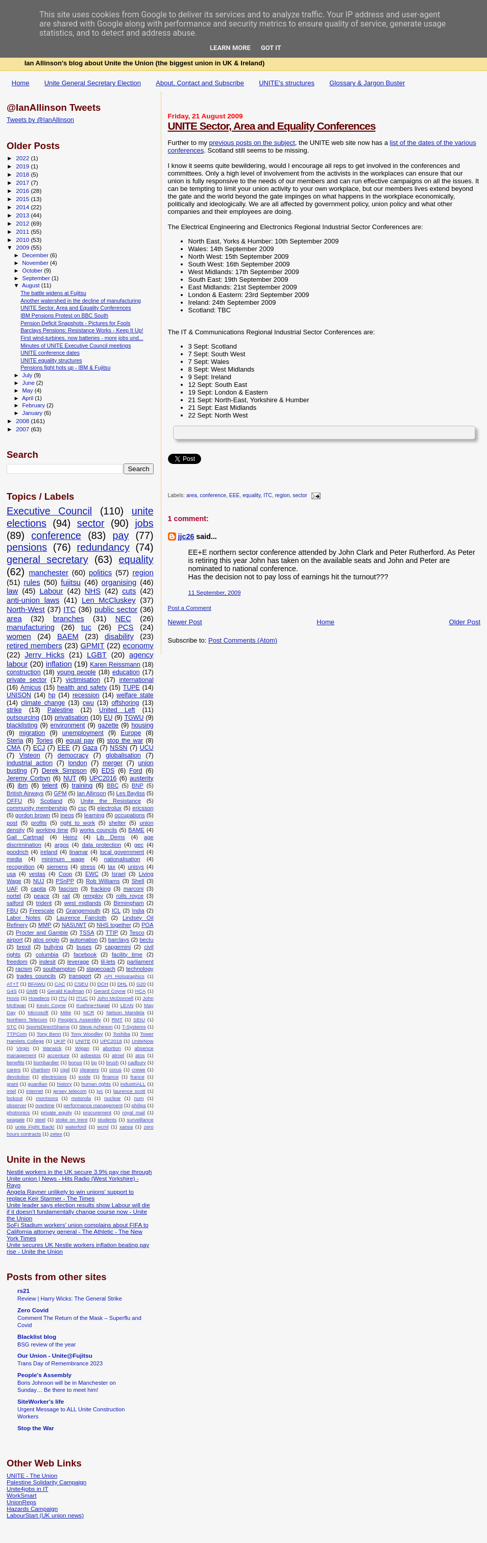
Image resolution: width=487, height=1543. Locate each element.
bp (94, 1062)
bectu (146, 940)
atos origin (46, 940)
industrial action (30, 763)
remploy (93, 896)
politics (100, 573)
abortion (112, 1048)
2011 (23, 231)
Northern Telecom (27, 1019)
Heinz (70, 837)
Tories (44, 740)
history (64, 1084)
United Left (117, 710)
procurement (97, 1112)
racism (23, 969)
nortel (14, 896)
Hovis (13, 998)
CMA (13, 747)
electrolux (110, 808)
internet (34, 1091)
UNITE (82, 1041)
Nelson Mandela (125, 1012)
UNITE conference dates (50, 353)
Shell (138, 881)
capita (38, 889)
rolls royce (130, 896)
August (31, 285)
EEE (234, 496)
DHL (122, 984)
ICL (116, 911)
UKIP (59, 1041)
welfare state (134, 695)
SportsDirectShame (48, 1027)
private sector (26, 679)
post (12, 823)
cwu (88, 702)
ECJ (39, 747)
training (82, 785)
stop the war (125, 740)
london (77, 763)
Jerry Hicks (44, 655)
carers (13, 1069)
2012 (23, 223)
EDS (108, 770)
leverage (78, 962)
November (36, 263)
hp (52, 695)
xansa (126, 1127)
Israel (119, 874)
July (28, 375)
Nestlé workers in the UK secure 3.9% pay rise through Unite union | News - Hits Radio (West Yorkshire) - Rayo (79, 1178)
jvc (100, 1091)
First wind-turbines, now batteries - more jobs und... (81, 338)
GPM (60, 793)
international (136, 679)
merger (113, 763)
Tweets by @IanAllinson (40, 120)
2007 (23, 429)
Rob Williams (102, 881)
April (28, 398)
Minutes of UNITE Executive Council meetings (75, 345)
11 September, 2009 (214, 593)
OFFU (14, 801)
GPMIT (93, 646)
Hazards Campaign (32, 1508)
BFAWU (36, 984)
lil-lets (108, 962)
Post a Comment (189, 608)
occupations (130, 815)
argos (62, 845)
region (282, 496)
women (19, 636)
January (33, 413)
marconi (134, 889)
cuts (129, 591)
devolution (18, 1077)
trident (44, 903)
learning (94, 815)
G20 (141, 984)
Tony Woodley (87, 1034)
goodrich (18, 852)
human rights (96, 1084)
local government (122, 852)
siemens (57, 867)
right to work (77, 823)
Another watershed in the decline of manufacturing (80, 301)
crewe (138, 1069)
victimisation (83, 679)
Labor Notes (23, 918)
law (12, 591)
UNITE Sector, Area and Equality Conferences (272, 126)
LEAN (127, 1005)
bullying (53, 947)
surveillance (140, 1119)
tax (111, 867)
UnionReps (21, 1502)
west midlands (83, 903)
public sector (115, 609)
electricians (53, 1077)
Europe (130, 733)
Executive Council (49, 511)
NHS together (113, 925)
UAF (12, 889)
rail (66, 896)
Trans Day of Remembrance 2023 (60, 1363)
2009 (23, 247)
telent (50, 785)
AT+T (13, 984)
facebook (85, 954)
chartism (40, 1069)
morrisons (47, 1098)
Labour (51, 591)
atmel (118, 1055)
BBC (112, 785)
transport (80, 976)
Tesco (137, 932)
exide (85, 1077)
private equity (56, 1112)
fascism (68, 889)
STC (12, 1027)
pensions (27, 547)
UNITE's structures (286, 83)
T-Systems (134, 1027)
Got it (271, 48)
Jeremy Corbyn (28, 778)
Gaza (90, 747)
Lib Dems (110, 837)
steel (40, 1119)
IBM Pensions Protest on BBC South (64, 315)
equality (251, 496)
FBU (12, 911)
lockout (14, 1098)
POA (147, 925)
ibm (23, 785)
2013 (23, 215)
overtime (45, 1105)
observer (16, 1105)
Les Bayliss (130, 793)
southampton (59, 969)
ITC (267, 496)
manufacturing (31, 627)
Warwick (52, 1048)
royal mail (134, 1112)
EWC (92, 874)
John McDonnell (115, 998)
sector (300, 496)
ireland (48, 852)
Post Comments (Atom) (242, 640)
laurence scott (129, 1091)
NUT (69, 778)
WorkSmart (21, 1495)
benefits (16, 1062)
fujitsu (71, 582)
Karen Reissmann (115, 664)
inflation (59, 664)
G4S (12, 991)
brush (112, 1062)
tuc (86, 627)
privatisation (71, 717)
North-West (26, 609)
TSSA (87, 932)
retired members (34, 646)
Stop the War (35, 1428)
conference (213, 496)
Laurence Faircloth (82, 918)
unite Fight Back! (35, 1127)
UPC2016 (103, 778)
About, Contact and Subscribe (200, 83)
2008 (23, 421)
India (138, 911)
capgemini (118, 947)
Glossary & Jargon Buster (367, 83)
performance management (93, 1105)
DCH (103, 984)
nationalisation (122, 859)
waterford (75, 1127)
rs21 (23, 1290)
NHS (93, 591)
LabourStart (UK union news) (45, 1515)
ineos (67, 815)
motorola (81, 1098)
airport (15, 940)
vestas (37, 874)
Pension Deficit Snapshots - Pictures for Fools (75, 323)
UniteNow (143, 1041)
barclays (118, 940)
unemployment (83, 733)
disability (119, 636)
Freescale (42, 911)
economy (138, 646)
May (28, 390)
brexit (24, 947)
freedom (17, 962)
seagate (16, 1119)
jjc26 (186, 536)
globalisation (123, 755)
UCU (147, 747)
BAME (136, 830)
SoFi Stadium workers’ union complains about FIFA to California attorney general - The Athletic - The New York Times (78, 1231)
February (34, 405)
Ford (135, 770)
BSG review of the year (46, 1344)
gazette (108, 725)
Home (21, 83)
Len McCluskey (109, 600)
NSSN (118, 747)
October (33, 270)
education (126, 672)
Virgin (22, 1048)
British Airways (25, 793)
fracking (101, 889)
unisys (136, 867)
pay (120, 535)
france (137, 1077)
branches (68, 619)
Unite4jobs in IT (27, 1488)
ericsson (142, 808)
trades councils (36, 976)
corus (115, 1069)
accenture (58, 1055)
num (138, 1098)
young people (76, 672)
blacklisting (22, 725)
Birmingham (128, 903)
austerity (142, 778)
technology (140, 969)
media (14, 859)
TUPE (131, 687)
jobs (144, 523)
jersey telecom (69, 1091)
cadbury (137, 1062)
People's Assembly (79, 1019)
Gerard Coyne (109, 991)
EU (108, 717)
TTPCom (17, 1034)
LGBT (97, 655)
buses (84, 947)
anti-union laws (33, 600)
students (107, 1119)
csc (82, 808)
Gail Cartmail (25, 837)
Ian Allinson (91, 793)
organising (119, 582)
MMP (45, 925)
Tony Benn (49, 1034)
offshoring (125, 702)
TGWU (134, 717)
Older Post (464, 622)
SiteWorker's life (40, 1401)
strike (14, 710)
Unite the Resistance (111, 801)
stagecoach (100, 969)
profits (38, 823)
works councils (98, 830)
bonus (75, 1062)
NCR (88, 1012)
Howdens (39, 998)
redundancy (103, 547)
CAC (60, 984)
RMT (117, 1019)
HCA (140, 991)
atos (140, 1055)
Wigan (82, 1048)
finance (111, 1077)
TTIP (112, 932)
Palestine (60, 710)
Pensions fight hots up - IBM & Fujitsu (65, 367)
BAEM (68, 636)
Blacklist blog (36, 1336)
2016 (23, 190)
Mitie (65, 1012)
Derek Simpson (64, 770)
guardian (37, 1084)
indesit (47, 962)
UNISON (19, 695)
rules (32, 582)
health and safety (82, 687)
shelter (117, 823)
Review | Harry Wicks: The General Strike (69, 1298)
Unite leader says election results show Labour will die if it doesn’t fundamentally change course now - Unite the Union (78, 1211)
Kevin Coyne (50, 1005)
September (37, 278)
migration (32, 733)
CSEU (81, 984)
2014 (23, 207)
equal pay (80, 740)
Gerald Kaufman (65, 991)
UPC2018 (111, 1041)
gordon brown (32, 815)
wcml (103, 1127)
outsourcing (23, 717)
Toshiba (121, 1034)
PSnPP (65, 881)
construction (24, 672)
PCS (125, 627)
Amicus (30, 687)
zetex (56, 1134)
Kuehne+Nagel (93, 1005)
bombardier (46, 1062)
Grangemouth (83, 911)
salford (15, 903)
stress (87, 867)
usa (11, 874)
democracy (73, 755)
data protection (101, 845)
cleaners (89, 1069)
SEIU (139, 1019)
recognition (20, 867)
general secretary (47, 559)
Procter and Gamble (42, 932)
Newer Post (185, 622)
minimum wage (63, 859)
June (29, 383)
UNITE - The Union (32, 1475)
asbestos (91, 1055)
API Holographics (124, 976)
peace (41, 896)
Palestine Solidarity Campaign (46, 1482)
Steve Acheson (96, 1027)
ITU (63, 998)
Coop (65, 874)
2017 (23, 182)
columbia (47, 954)
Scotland (51, 801)
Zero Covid (32, 1310)
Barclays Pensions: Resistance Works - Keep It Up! (81, 330)
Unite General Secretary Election (92, 83)
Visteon (29, 755)
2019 (23, 166)
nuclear (112, 1098)
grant (12, 1084)
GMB (32, 991)
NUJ (38, 881)
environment (68, 725)
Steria (15, 740)
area (191, 496)
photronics (18, 1112)
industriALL (132, 1084)
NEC (123, 619)
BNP (137, 785)
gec (138, 845)
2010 (23, 239)
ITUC (82, 998)
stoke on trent (71, 1119)
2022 (23, 158)
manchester (48, 573)
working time (52, 830)
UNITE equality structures (51, 360)
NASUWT (74, 925)
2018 (23, 174)
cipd (64, 1069)
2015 (23, 198)
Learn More (230, 48)
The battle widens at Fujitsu (53, 293)
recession (86, 695)
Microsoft (38, 1012)
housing (142, 725)
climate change (43, 702)
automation (84, 940)
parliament (140, 962)
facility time (127, 954)
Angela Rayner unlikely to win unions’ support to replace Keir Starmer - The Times (70, 1195)
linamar (78, 852)
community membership (37, 808)
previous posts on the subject (252, 142)
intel (11, 1091)
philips (139, 1105)
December (36, 255)
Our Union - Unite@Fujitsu (54, 1355)
